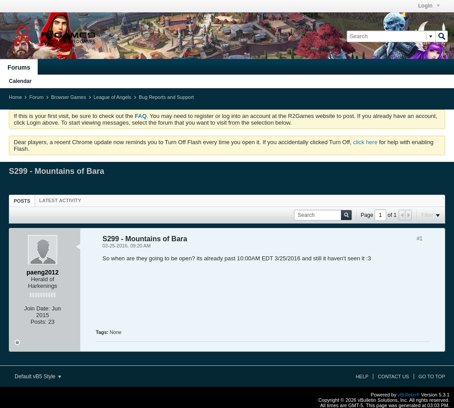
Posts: (39, 321)
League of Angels (112, 97)
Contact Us (393, 376)
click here (365, 142)
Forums (19, 67)
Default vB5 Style (38, 376)
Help (362, 376)
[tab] (22, 201)
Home (15, 97)
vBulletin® (409, 394)
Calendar (20, 81)
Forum (36, 97)
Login (429, 6)
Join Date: (37, 308)
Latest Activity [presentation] (60, 200)
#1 (420, 238)
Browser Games (68, 97)
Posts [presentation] (22, 201)
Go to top (432, 376)
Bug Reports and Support (166, 97)
